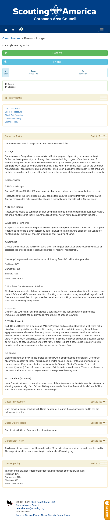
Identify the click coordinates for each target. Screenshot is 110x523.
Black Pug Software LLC (43, 502)
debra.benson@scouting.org (30, 508)
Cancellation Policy (13, 118)
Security (52, 515)
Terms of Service (24, 515)
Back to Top (98, 136)
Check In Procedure (13, 112)
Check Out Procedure (14, 115)
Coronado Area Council (27, 505)
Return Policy (63, 515)
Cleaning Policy (11, 122)
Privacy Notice (40, 515)
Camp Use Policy (12, 108)
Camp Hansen (11, 38)
